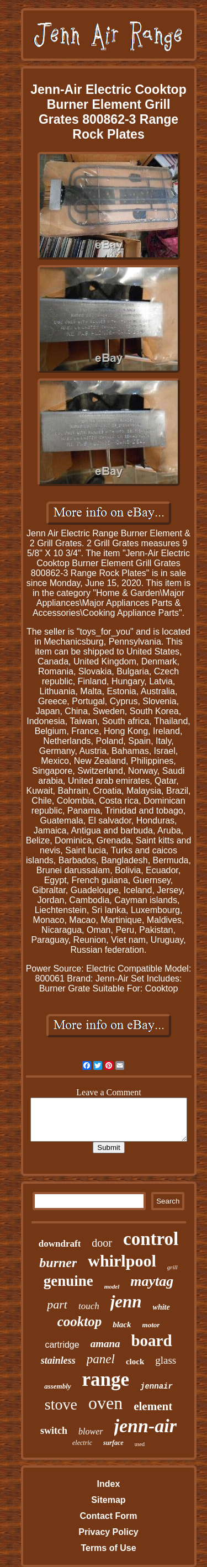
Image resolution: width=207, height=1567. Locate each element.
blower (90, 1431)
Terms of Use (108, 1548)
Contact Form (108, 1516)
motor (151, 1325)
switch (53, 1430)
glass (165, 1360)
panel (101, 1359)
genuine (68, 1281)
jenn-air (145, 1426)
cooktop (79, 1321)
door (102, 1243)
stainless (58, 1360)
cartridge (62, 1344)
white (161, 1307)
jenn (126, 1301)
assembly (57, 1386)
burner (58, 1262)
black (122, 1324)
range (106, 1379)
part (57, 1304)
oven (105, 1403)
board (151, 1340)
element (153, 1406)
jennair (156, 1386)
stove (61, 1404)
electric (82, 1443)
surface (113, 1443)
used (140, 1444)
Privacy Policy (108, 1532)
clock (135, 1361)
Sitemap (108, 1500)
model (112, 1286)
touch (88, 1306)
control (150, 1239)
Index (108, 1484)
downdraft (60, 1243)
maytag (151, 1281)
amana (105, 1343)
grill (172, 1267)
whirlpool (122, 1261)
